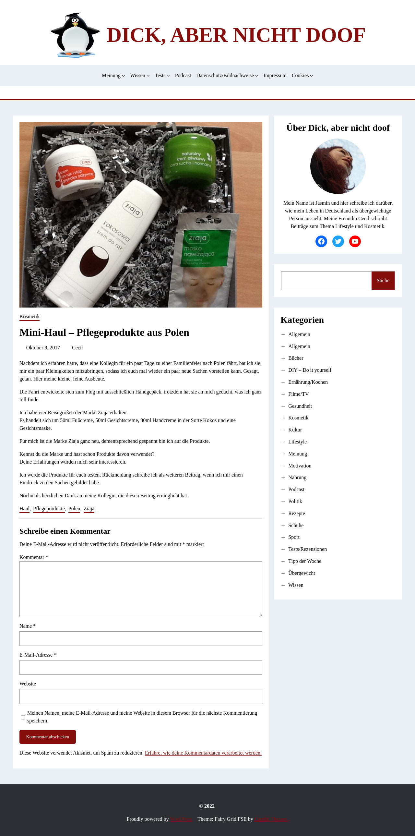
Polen (74, 508)
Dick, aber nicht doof (236, 34)
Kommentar (33, 557)
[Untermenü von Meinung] (123, 75)
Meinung (297, 453)
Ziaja (89, 508)
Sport (294, 537)
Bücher (295, 358)
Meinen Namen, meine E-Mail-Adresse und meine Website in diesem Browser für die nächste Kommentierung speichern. (142, 716)
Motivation (299, 465)
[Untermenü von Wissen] (148, 75)
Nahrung (297, 477)
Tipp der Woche (304, 561)
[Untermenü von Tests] (168, 75)
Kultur (295, 429)
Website (27, 683)
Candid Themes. (272, 819)
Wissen (295, 585)
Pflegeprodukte (49, 508)
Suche (383, 280)
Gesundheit (300, 406)
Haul (24, 508)
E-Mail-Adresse (37, 655)
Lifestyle (297, 441)
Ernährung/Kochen (308, 382)
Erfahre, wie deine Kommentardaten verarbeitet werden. (203, 753)
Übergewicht (301, 573)
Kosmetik (29, 316)
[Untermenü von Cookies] (311, 75)
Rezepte (296, 513)
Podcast (296, 489)
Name (27, 626)
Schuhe (295, 525)
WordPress (181, 819)
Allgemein (299, 334)
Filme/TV (298, 394)
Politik (295, 501)
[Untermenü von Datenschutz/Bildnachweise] (256, 75)
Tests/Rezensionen (307, 549)
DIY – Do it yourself (309, 370)
